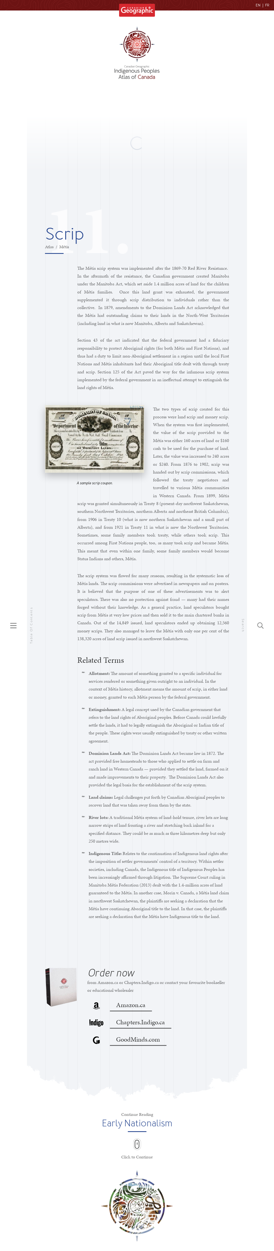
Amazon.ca (130, 1005)
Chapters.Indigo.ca (140, 1022)
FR (267, 5)
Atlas (49, 247)
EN (258, 5)
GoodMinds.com (138, 1039)
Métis (64, 247)
